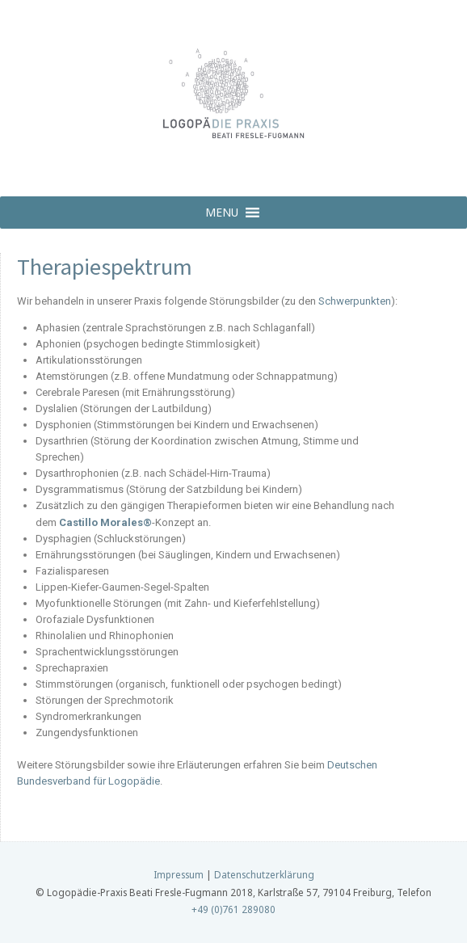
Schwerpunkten (354, 301)
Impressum (179, 874)
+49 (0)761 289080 (233, 909)
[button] (221, 212)
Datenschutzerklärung (264, 874)
